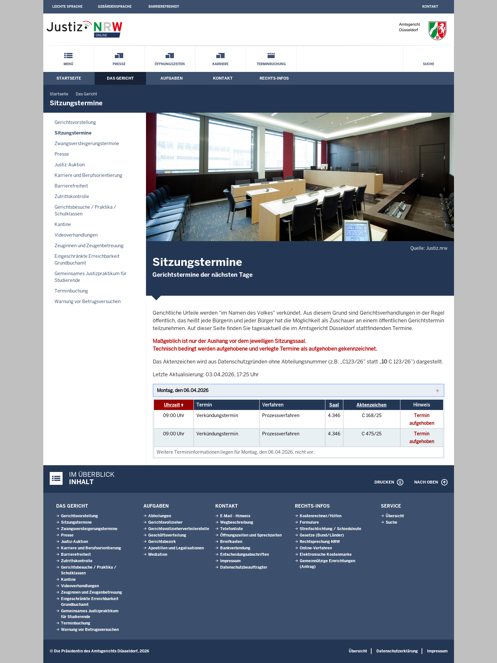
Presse (119, 64)
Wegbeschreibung (236, 522)
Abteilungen (159, 516)
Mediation (157, 554)
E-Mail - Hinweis (235, 516)
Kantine (63, 224)
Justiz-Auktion (70, 165)
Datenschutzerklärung (397, 651)
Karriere (220, 64)
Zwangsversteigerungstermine (87, 143)
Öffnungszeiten (170, 64)
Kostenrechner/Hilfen (320, 516)
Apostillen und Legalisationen (176, 548)
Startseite (68, 78)
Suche (428, 64)
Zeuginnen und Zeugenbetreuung (89, 246)
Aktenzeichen (371, 405)
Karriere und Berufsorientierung (88, 175)
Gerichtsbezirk (162, 541)
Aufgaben (171, 78)
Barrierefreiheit (164, 6)
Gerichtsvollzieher (165, 522)
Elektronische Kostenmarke (326, 554)
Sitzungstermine (73, 133)
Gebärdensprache (115, 6)
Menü (68, 64)
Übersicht (395, 516)
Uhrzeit (172, 405)
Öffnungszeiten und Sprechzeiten (251, 535)
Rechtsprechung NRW (320, 541)
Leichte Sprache (67, 6)
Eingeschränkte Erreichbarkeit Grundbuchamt (87, 259)
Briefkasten (231, 541)
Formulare (309, 522)
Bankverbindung (235, 548)
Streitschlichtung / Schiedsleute (330, 528)
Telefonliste (231, 528)
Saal (334, 405)
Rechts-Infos (274, 78)
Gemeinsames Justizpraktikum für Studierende (91, 277)
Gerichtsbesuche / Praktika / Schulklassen (85, 210)
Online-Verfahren (316, 548)
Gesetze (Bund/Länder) (322, 535)
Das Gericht (120, 78)
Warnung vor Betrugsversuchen (88, 301)
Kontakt (430, 6)
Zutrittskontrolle (72, 196)
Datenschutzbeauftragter (243, 567)
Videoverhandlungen (76, 235)
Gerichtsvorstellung (75, 122)
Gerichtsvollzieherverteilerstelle (178, 528)
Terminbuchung (271, 64)
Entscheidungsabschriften (244, 554)
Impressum (230, 560)
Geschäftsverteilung (167, 535)
